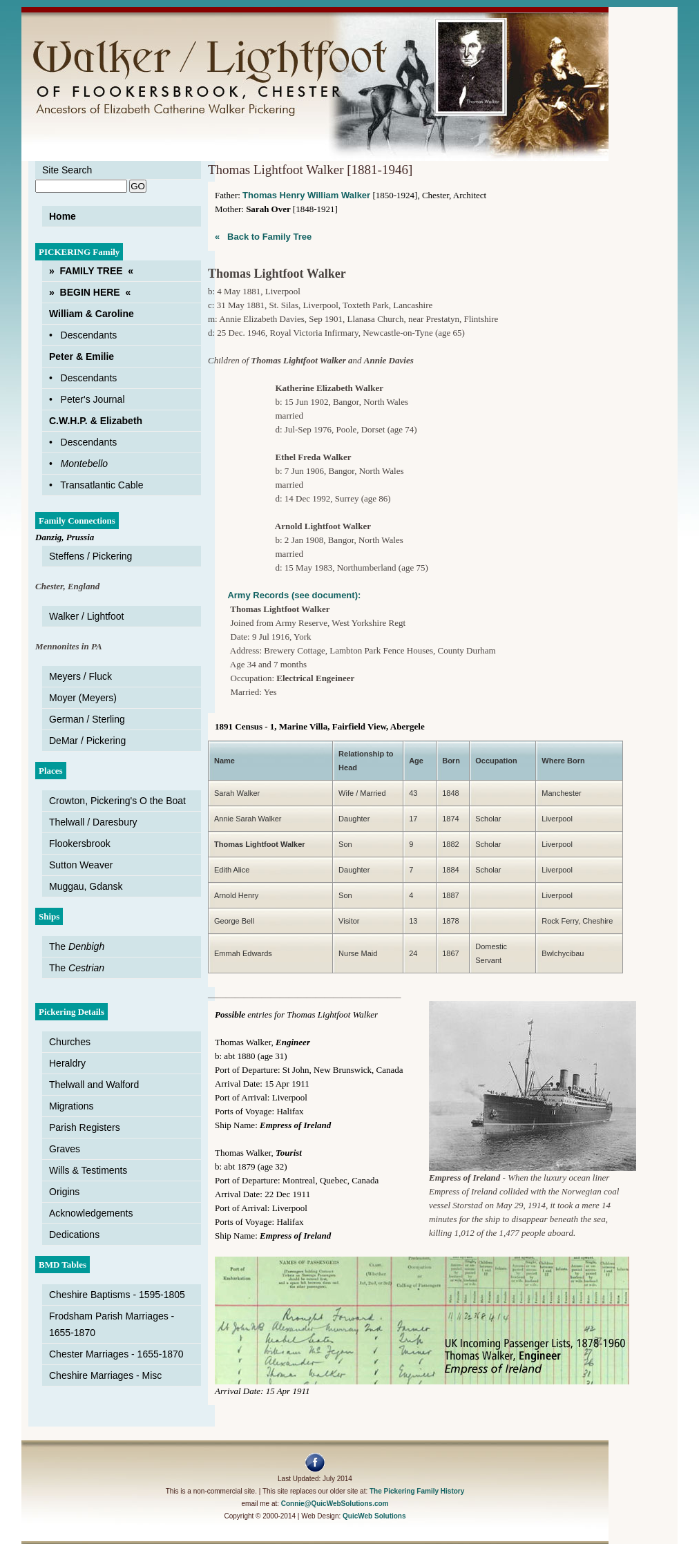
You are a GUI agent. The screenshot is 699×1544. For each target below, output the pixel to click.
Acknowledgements (91, 1213)
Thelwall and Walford (94, 1084)
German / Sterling (87, 719)
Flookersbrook (80, 843)
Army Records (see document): (284, 595)
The (76, 946)
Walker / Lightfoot (86, 616)
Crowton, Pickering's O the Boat (117, 800)
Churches (69, 1041)
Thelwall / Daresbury (93, 822)
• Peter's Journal (87, 399)
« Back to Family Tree (263, 236)
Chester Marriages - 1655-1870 (116, 1354)
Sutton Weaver (81, 864)
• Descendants (83, 335)
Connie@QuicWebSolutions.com (335, 1503)
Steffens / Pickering (90, 556)
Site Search (67, 169)
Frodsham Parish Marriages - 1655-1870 (111, 1324)
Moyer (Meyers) (83, 697)
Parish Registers (84, 1127)
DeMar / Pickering (87, 740)
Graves (64, 1148)
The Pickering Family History (417, 1491)
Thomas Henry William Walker (306, 195)
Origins (64, 1191)
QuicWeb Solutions (374, 1516)
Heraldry (67, 1063)
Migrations (71, 1106)
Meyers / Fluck (80, 676)
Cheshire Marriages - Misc (105, 1375)
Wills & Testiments (88, 1170)
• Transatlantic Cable (96, 484)
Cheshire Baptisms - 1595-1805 (117, 1294)
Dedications (74, 1234)
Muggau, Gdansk (86, 886)
